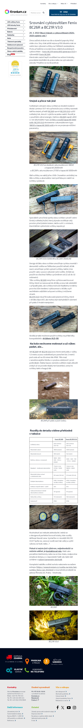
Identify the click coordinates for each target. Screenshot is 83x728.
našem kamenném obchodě (50, 559)
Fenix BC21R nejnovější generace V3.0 (58, 51)
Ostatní (35, 707)
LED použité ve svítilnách (15, 718)
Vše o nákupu (52, 3)
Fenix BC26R (44, 54)
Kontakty (43, 3)
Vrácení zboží (60, 696)
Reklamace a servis (62, 700)
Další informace (15, 707)
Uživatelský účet (12, 711)
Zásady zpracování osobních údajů (41, 711)
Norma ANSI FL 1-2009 (14, 716)
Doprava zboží (36, 714)
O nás (33, 720)
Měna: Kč (63, 3)
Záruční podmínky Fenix (63, 698)
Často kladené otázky (14, 714)
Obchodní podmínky (62, 694)
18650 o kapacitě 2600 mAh (41, 125)
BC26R (51, 111)
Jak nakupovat (60, 691)
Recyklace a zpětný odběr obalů (41, 716)
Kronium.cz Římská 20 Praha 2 (35, 698)
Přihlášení (74, 3)
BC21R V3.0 (65, 111)
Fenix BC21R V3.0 (71, 439)
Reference (10, 720)
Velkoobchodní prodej (38, 718)
